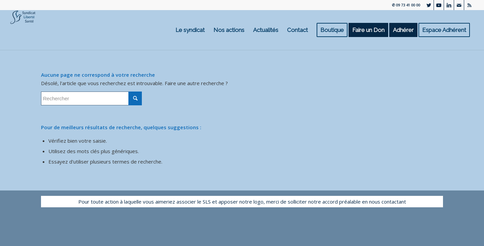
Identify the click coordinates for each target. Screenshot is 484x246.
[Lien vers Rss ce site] (469, 5)
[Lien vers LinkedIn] (449, 5)
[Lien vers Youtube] (439, 5)
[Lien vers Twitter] (429, 5)
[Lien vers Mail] (459, 5)
